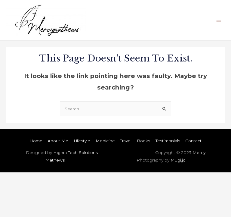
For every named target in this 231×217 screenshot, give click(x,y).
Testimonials (168, 140)
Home (35, 140)
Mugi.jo (178, 160)
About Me (58, 140)
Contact (193, 140)
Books (143, 140)
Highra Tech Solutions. (76, 152)
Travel (125, 140)
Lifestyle (82, 140)
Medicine (105, 140)
